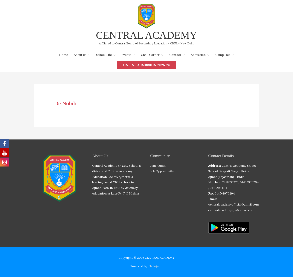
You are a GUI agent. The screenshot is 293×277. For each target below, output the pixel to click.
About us (80, 55)
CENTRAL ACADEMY (146, 35)
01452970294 (249, 182)
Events (126, 55)
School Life (104, 55)
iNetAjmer (155, 266)
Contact (175, 55)
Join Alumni (158, 165)
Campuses (222, 55)
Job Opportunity (162, 171)
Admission (198, 55)
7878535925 (230, 182)
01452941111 (218, 188)
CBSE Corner (150, 55)
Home (63, 55)
